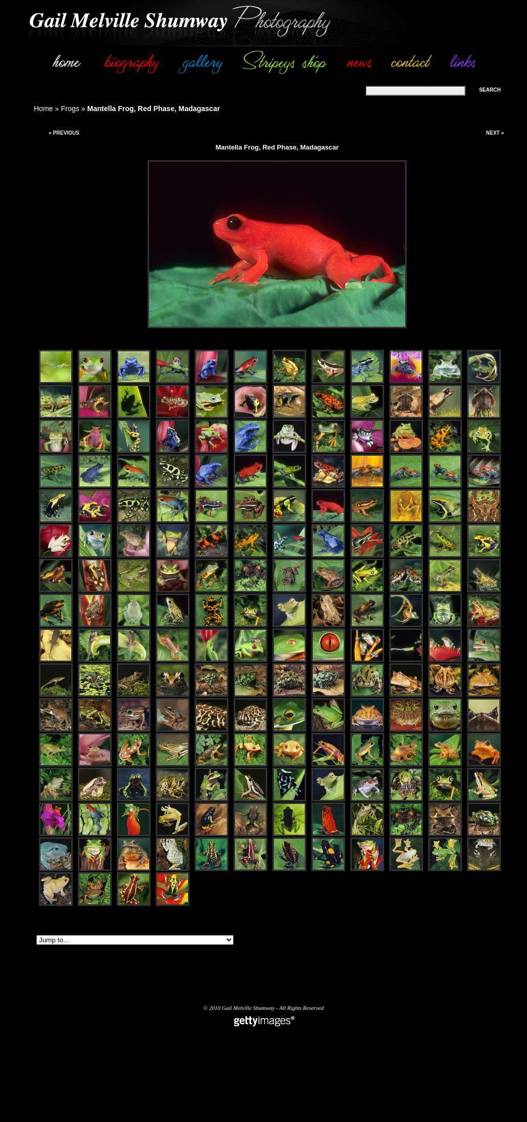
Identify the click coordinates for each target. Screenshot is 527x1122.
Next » (495, 133)
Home (43, 108)
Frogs (70, 108)
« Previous (64, 133)
